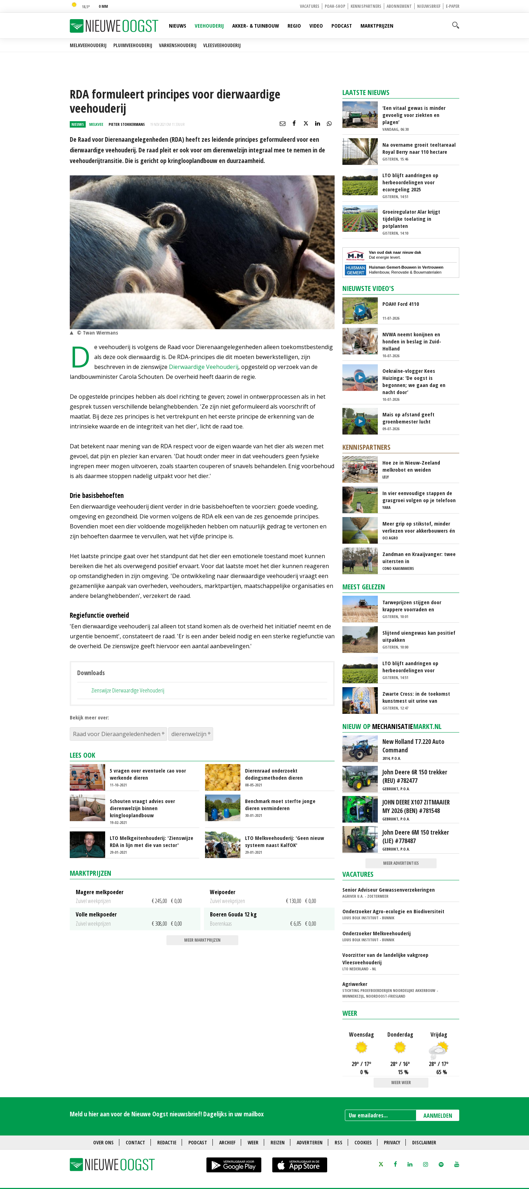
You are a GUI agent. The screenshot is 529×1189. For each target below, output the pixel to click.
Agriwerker (354, 983)
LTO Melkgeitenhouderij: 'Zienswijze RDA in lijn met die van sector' (151, 841)
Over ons (103, 1142)
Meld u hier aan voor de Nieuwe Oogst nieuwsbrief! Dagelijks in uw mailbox (167, 1114)
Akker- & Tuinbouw (255, 25)
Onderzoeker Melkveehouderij (376, 933)
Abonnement (399, 6)
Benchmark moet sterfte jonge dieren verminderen (280, 804)
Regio (294, 25)
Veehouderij (209, 25)
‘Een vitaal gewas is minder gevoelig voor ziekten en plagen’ (413, 114)
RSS (338, 1142)
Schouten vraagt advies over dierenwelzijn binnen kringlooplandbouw (142, 808)
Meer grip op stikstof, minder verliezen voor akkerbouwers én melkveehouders (418, 527)
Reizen (278, 1142)
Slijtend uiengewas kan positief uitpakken (418, 636)
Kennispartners (366, 6)
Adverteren (310, 1142)
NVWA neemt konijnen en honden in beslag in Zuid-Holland (411, 341)
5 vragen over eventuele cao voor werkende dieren (148, 774)
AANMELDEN (437, 1116)
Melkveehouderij (88, 45)
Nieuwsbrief (428, 6)
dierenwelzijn (188, 734)
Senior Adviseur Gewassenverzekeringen (388, 889)
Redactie (166, 1142)
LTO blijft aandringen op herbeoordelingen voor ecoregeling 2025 (410, 182)
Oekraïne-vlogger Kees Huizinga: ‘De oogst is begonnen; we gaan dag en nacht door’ (413, 381)
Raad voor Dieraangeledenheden (116, 734)
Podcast (341, 25)
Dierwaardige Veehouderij (203, 367)
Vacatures (309, 6)
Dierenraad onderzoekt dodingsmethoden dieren (274, 774)
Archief (227, 1142)
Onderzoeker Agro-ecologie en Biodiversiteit (393, 911)
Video (316, 25)
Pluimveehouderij (132, 45)
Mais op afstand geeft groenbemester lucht (408, 418)
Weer (349, 1013)
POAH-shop (335, 6)
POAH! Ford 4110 (400, 303)
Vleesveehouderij (222, 45)
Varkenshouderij (178, 45)
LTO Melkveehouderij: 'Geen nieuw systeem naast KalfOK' (284, 841)
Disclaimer (424, 1142)
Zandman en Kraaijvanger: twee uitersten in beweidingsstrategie (419, 557)
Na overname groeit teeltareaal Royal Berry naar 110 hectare (419, 148)
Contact (135, 1142)
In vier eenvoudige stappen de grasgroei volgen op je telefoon (419, 496)
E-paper (452, 6)
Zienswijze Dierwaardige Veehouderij (127, 690)
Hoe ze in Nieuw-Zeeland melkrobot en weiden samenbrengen (411, 466)
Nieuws (177, 25)
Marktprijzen (376, 25)
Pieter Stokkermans (127, 124)
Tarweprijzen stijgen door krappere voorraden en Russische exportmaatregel (413, 606)
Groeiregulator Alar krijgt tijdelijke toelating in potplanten (411, 218)
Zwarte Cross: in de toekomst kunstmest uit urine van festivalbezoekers (416, 697)
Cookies (363, 1142)
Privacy (392, 1142)
